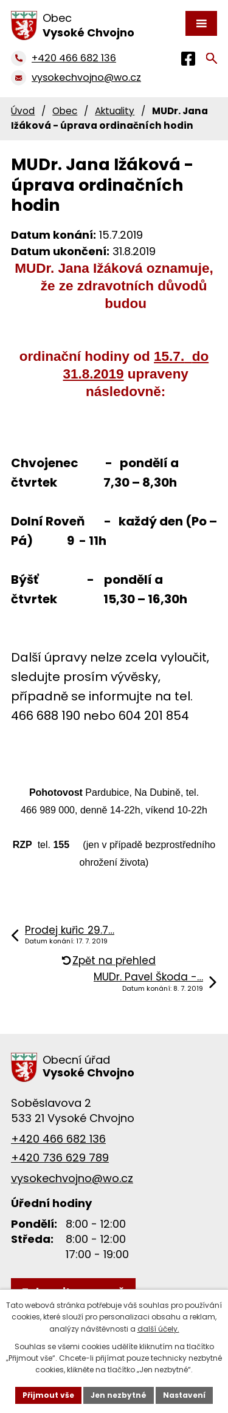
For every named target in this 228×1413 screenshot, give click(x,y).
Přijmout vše (48, 1395)
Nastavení (184, 1395)
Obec (64, 110)
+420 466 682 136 (58, 1138)
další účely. (158, 1329)
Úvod (23, 110)
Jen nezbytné (119, 1395)
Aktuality (114, 110)
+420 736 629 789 (60, 1157)
